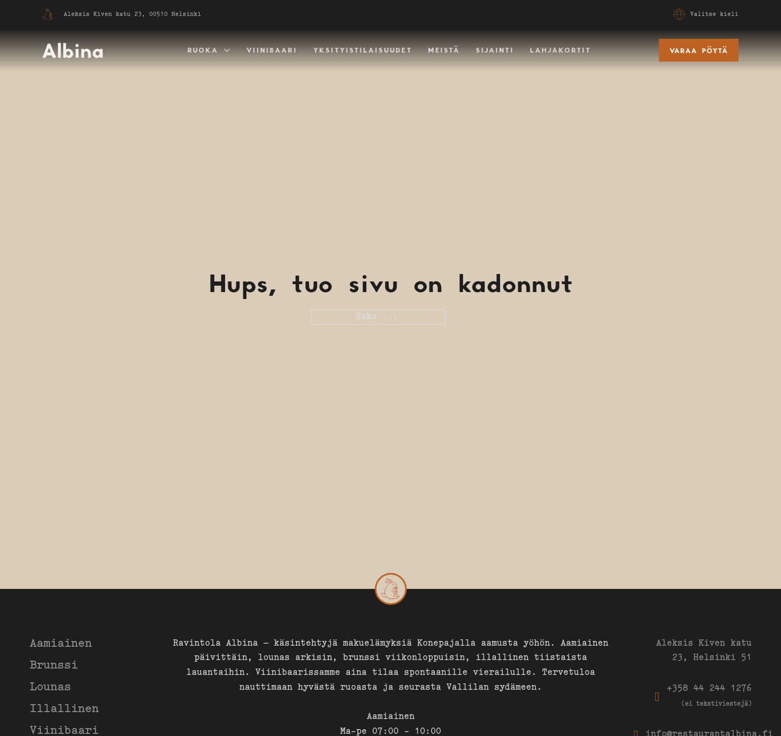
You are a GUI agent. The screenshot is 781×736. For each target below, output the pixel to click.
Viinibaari (271, 50)
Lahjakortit (560, 50)
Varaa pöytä (699, 50)
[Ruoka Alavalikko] (227, 50)
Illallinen (64, 709)
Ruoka (202, 50)
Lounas (50, 687)
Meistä (444, 50)
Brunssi (54, 665)
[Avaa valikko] (679, 14)
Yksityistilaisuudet (362, 50)
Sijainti (495, 50)
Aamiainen (61, 644)
